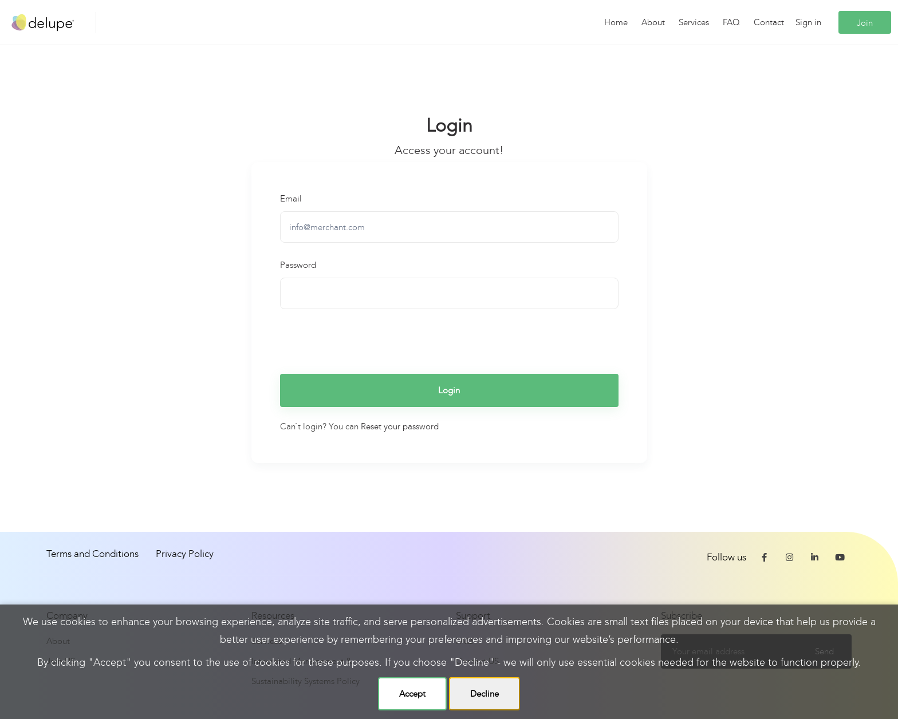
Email (291, 198)
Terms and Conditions (92, 554)
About (653, 22)
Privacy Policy (185, 554)
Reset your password (400, 426)
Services (694, 22)
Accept (412, 694)
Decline (484, 694)
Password (298, 265)
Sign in (808, 22)
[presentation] (367, 340)
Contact (769, 22)
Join (865, 23)
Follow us (726, 557)
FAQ (731, 22)
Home (616, 22)
